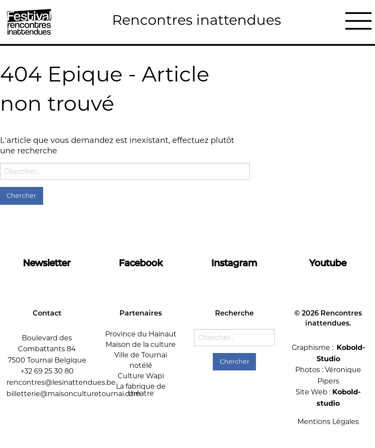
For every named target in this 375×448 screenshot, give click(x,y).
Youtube (328, 263)
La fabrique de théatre (141, 389)
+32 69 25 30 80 (47, 371)
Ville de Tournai (140, 355)
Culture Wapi (141, 376)
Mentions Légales (328, 421)
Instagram (234, 263)
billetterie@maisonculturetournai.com (74, 394)
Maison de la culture (141, 344)
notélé (141, 365)
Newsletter (47, 263)
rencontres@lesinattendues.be (61, 382)
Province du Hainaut (141, 334)
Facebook (141, 263)
